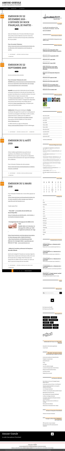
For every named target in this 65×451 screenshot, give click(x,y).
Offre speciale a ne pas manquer (49, 423)
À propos (21, 8)
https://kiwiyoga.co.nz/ (13, 120)
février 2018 (45, 125)
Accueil (6, 8)
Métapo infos (53, 170)
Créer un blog (30, 445)
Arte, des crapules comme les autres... (50, 172)
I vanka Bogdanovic (47, 266)
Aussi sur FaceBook (47, 30)
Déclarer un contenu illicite (16, 448)
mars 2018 (45, 122)
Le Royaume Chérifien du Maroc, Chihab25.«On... (52, 160)
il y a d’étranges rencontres (48, 154)
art (43, 200)
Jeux (44, 209)
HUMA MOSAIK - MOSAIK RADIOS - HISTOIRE (51, 158)
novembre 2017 (46, 131)
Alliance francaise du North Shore (49, 370)
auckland (46, 317)
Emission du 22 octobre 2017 (50, 89)
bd (52, 322)
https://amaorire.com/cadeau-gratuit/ (23, 117)
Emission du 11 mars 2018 (20, 186)
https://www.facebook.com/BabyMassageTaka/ (20, 240)
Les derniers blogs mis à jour (23, 446)
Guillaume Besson (47, 244)
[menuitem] (6, 8)
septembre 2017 (46, 136)
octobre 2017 (45, 134)
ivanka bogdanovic (47, 251)
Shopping (45, 228)
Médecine (27, 174)
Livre (44, 214)
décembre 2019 (46, 115)
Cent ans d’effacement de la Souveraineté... (51, 159)
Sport (27, 131)
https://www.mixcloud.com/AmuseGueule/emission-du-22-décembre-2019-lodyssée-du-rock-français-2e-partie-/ (21, 47)
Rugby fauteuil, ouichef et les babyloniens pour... (52, 274)
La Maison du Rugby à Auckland (49, 396)
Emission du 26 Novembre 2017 (50, 81)
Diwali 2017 (45, 273)
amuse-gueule (47, 328)
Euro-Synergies (49, 149)
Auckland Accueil (46, 361)
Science (44, 225)
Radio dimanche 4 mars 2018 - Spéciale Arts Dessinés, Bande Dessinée (50, 68)
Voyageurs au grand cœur (48, 359)
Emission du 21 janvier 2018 (50, 77)
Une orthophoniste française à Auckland (51, 394)
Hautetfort (35, 445)
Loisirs (28, 266)
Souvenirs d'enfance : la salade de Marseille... (51, 151)
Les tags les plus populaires (42, 446)
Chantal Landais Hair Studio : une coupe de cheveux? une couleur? (51, 387)
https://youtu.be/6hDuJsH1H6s (15, 125)
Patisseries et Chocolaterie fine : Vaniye (50, 406)
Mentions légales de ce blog (24, 448)
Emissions (23, 54)
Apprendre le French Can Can (48, 392)
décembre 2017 (46, 129)
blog (52, 448)
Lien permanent (12, 54)
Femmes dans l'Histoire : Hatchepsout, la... (51, 156)
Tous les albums (46, 107)
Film (26, 266)
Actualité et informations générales (50, 346)
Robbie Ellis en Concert (47, 373)
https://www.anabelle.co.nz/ (17, 97)
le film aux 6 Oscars (46, 165)
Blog (44, 202)
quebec (55, 328)
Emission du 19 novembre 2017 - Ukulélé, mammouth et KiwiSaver (51, 85)
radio (45, 320)
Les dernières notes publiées (32, 446)
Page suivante (28, 271)
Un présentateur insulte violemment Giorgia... (52, 162)
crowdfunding (53, 320)
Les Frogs (45, 364)
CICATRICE (45, 152)
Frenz (44, 362)
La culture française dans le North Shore (51, 368)
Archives (13, 8)
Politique (45, 223)
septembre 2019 (46, 118)
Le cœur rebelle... (46, 170)
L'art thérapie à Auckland (48, 389)
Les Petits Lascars (46, 371)
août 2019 (45, 120)
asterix (56, 325)
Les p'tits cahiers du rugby (48, 366)
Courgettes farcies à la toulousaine (50, 167)
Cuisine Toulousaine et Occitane (52, 168)
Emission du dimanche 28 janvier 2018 (51, 73)
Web (44, 234)
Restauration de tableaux (48, 404)
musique (54, 317)
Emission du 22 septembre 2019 (17, 66)
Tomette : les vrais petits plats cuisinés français (52, 391)
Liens (44, 211)
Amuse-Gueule (11, 2)
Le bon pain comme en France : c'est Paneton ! (52, 384)
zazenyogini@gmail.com (24, 243)
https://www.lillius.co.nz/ (19, 103)
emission (46, 322)
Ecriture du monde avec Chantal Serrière (51, 357)
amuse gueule (47, 325)
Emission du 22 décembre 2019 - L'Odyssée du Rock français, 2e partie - (20, 21)
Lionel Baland (46, 164)
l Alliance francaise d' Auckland (49, 414)
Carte (60, 281)
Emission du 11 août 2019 (20, 143)
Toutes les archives (47, 139)
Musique (27, 54)
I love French (45, 348)
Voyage (44, 232)
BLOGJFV (53, 165)
